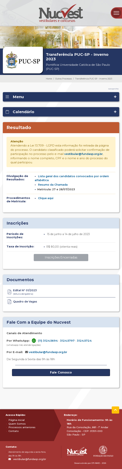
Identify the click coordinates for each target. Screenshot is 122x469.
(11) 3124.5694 (48, 340)
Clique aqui (45, 198)
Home (49, 78)
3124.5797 (67, 340)
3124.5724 (84, 340)
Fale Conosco (61, 372)
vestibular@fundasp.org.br (83, 154)
